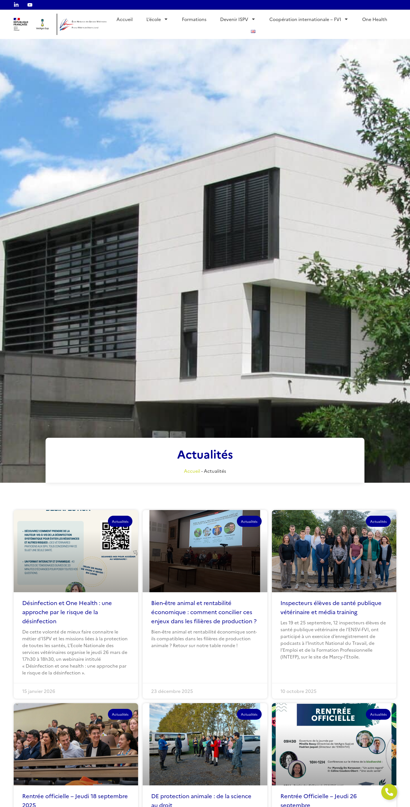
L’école (157, 19)
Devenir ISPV (238, 19)
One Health (374, 19)
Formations (194, 19)
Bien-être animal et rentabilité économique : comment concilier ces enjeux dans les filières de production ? (204, 611)
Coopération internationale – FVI (308, 19)
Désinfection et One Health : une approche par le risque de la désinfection (67, 611)
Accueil (124, 19)
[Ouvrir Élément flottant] (389, 792)
